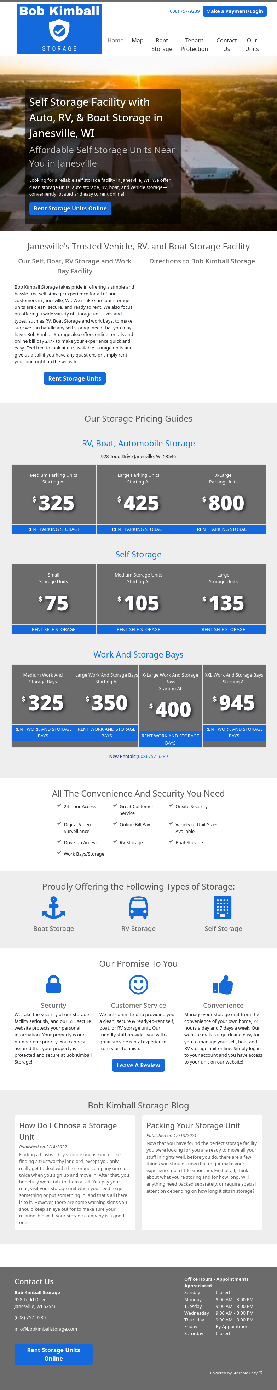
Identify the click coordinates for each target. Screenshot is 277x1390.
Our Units (252, 44)
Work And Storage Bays (138, 654)
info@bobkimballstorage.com (46, 1329)
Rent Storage (162, 44)
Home (116, 40)
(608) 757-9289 (184, 11)
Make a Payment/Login (234, 11)
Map (137, 40)
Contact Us (227, 44)
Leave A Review (138, 1065)
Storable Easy (247, 1372)
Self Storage (138, 554)
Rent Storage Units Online (70, 208)
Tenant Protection (194, 44)
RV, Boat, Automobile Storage (138, 443)
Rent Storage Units (75, 378)
